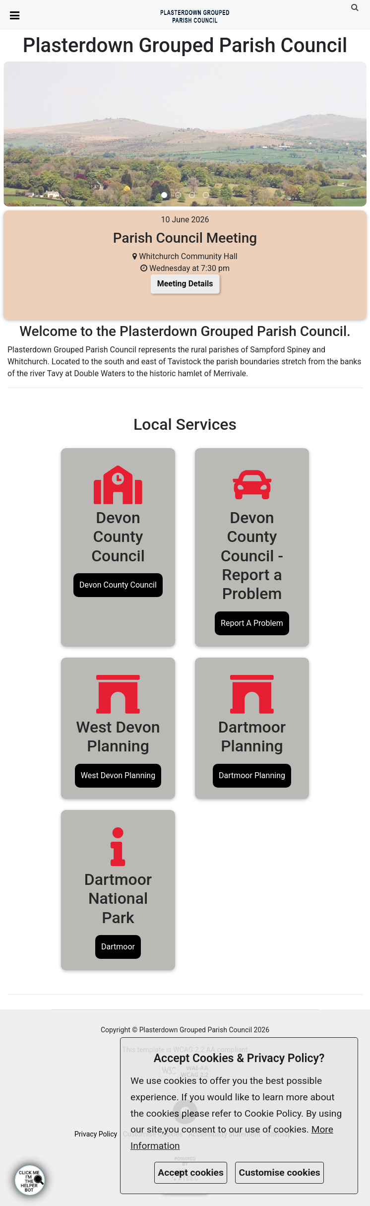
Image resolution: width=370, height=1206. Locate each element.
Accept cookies (191, 1172)
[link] (195, 14)
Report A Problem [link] (252, 623)
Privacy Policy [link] (95, 1134)
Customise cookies (279, 1172)
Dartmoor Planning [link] (252, 775)
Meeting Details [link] (185, 283)
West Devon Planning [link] (118, 775)
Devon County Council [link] (118, 585)
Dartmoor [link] (118, 946)
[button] (356, 7)
